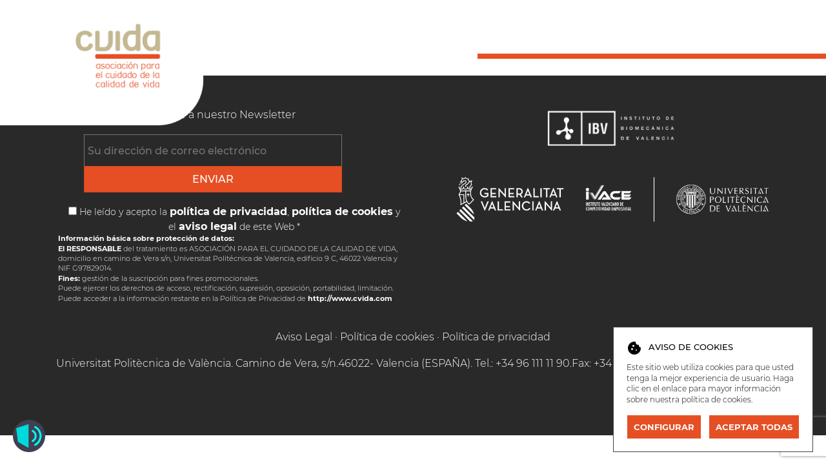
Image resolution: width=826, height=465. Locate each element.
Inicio (495, 30)
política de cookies (716, 399)
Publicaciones (668, 30)
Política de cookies (387, 337)
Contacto (779, 30)
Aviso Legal (304, 337)
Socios (568, 30)
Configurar (664, 427)
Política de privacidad (496, 337)
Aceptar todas (754, 427)
